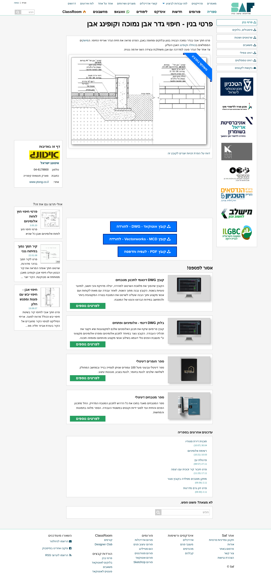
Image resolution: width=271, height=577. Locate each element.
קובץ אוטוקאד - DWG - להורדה (143, 226)
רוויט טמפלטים (245, 60)
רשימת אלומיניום (197, 450)
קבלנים (189, 553)
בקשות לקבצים (245, 68)
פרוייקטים (197, 3)
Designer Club (103, 544)
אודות (231, 544)
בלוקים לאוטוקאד (102, 562)
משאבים (249, 45)
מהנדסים (188, 548)
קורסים (108, 539)
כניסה (16, 3)
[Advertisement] (139, 188)
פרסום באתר (226, 548)
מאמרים (212, 3)
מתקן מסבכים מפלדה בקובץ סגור (187, 478)
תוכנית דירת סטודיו (196, 441)
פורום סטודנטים (144, 553)
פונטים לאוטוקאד (102, 571)
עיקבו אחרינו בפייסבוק (57, 548)
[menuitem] (210, 3)
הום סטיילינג (146, 548)
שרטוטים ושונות (245, 38)
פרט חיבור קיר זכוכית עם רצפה (189, 469)
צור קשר (229, 553)
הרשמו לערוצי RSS (58, 555)
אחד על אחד (105, 3)
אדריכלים (188, 539)
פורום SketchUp (143, 562)
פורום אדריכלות (144, 539)
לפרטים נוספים (87, 306)
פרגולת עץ (200, 460)
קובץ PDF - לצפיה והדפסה (147, 252)
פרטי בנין (249, 22)
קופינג (183, 45)
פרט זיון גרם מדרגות (195, 488)
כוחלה (192, 45)
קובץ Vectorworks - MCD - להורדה (140, 239)
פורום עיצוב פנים (143, 544)
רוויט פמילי (248, 53)
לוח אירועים (87, 3)
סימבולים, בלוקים (244, 30)
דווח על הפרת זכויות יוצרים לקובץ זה (189, 153)
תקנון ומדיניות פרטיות (221, 539)
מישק (85, 40)
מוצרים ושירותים (126, 3)
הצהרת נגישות (226, 557)
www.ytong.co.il (38, 181)
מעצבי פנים (187, 544)
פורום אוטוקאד (144, 557)
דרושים (72, 3)
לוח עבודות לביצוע (176, 3)
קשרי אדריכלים (148, 3)
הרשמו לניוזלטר (61, 541)
